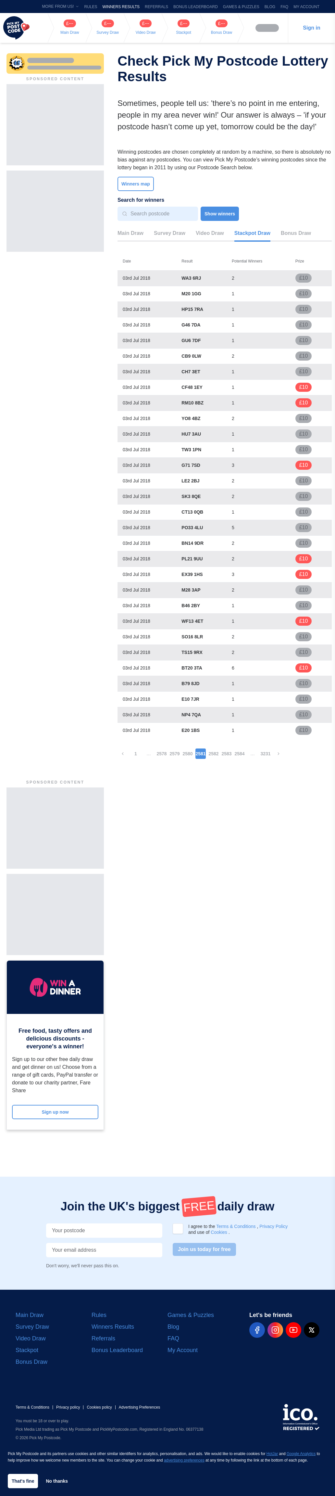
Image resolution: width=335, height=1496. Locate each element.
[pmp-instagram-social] (275, 1330)
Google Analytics (301, 1453)
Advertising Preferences (139, 1407)
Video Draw (210, 233)
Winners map (135, 183)
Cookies (219, 1232)
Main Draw (130, 233)
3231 (265, 753)
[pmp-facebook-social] (257, 1330)
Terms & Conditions (236, 1226)
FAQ (284, 7)
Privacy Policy (273, 1226)
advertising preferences (184, 1460)
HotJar (272, 1453)
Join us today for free (204, 1249)
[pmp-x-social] (311, 1330)
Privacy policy (68, 1407)
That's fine (23, 1481)
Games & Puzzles (241, 7)
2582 (213, 753)
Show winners (220, 213)
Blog (270, 7)
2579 (174, 753)
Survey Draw (169, 233)
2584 (239, 753)
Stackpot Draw (252, 233)
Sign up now (55, 1112)
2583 (226, 753)
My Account (306, 7)
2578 (161, 753)
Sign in (311, 28)
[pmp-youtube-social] (293, 1330)
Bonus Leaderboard (195, 7)
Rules (90, 7)
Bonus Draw (296, 233)
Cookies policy (99, 1407)
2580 (187, 753)
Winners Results (121, 7)
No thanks (57, 1481)
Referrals (156, 7)
